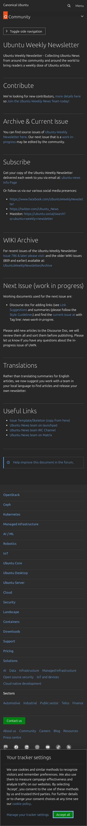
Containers (11, 621)
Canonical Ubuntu (16, 5)
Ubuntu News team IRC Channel (33, 430)
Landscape (11, 612)
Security (9, 602)
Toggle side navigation (26, 31)
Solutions (10, 661)
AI (4, 670)
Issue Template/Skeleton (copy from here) (40, 420)
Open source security (18, 677)
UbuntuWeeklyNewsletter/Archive (27, 265)
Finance (77, 703)
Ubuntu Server (13, 582)
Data (12, 670)
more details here (68, 96)
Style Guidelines (21, 314)
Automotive (11, 703)
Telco (65, 703)
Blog (57, 731)
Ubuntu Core (12, 563)
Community (27, 731)
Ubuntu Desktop (15, 573)
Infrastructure (29, 670)
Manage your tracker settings (28, 814)
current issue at (64, 314)
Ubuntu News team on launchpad (33, 425)
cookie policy (21, 803)
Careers (44, 731)
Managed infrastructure (20, 524)
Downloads (11, 631)
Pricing (8, 651)
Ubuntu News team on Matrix (31, 435)
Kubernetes (11, 514)
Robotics (9, 543)
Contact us (14, 720)
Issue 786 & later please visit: (24, 255)
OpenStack (11, 495)
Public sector (49, 703)
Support (9, 641)
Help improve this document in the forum (43, 462)
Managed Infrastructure (59, 670)
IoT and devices (48, 677)
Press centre (12, 737)
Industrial (30, 703)
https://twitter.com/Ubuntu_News (34, 209)
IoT (5, 553)
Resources (70, 731)
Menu (79, 6)
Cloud (7, 592)
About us (9, 731)
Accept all (63, 814)
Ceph (7, 504)
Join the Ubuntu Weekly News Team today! (38, 101)
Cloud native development (22, 683)
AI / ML (8, 534)
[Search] (69, 5)
